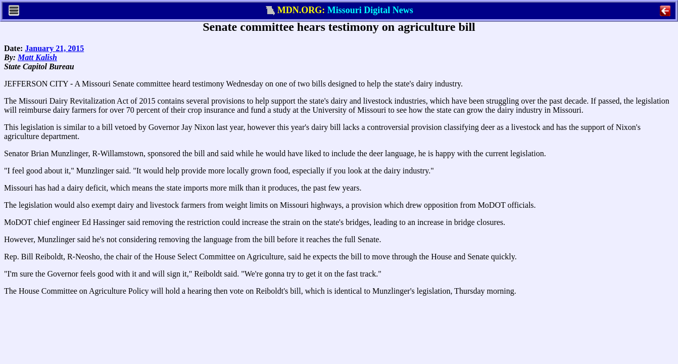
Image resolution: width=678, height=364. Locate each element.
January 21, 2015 (54, 48)
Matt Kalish (37, 57)
